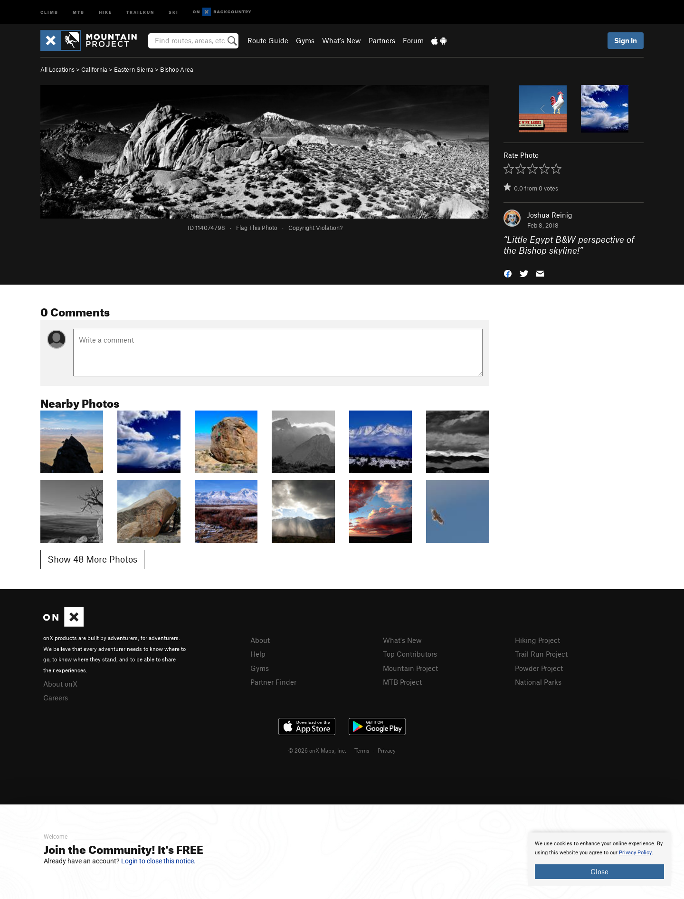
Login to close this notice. (158, 861)
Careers (55, 697)
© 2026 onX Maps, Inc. (317, 750)
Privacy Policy (635, 853)
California (94, 69)
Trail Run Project (541, 654)
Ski (174, 12)
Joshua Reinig (549, 214)
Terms (362, 750)
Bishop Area (176, 69)
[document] (599, 859)
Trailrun (140, 12)
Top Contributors (410, 654)
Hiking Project (537, 640)
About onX (60, 683)
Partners (382, 40)
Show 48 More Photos (92, 559)
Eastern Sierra (133, 69)
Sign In (625, 40)
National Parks (538, 682)
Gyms (305, 40)
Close (599, 871)
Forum (413, 40)
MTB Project (402, 682)
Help (258, 654)
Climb (49, 12)
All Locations (57, 69)
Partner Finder (273, 682)
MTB (79, 12)
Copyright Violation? (315, 227)
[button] (508, 272)
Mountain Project (410, 668)
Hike (105, 12)
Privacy (387, 750)
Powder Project (539, 668)
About (260, 640)
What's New (341, 40)
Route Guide (267, 40)
